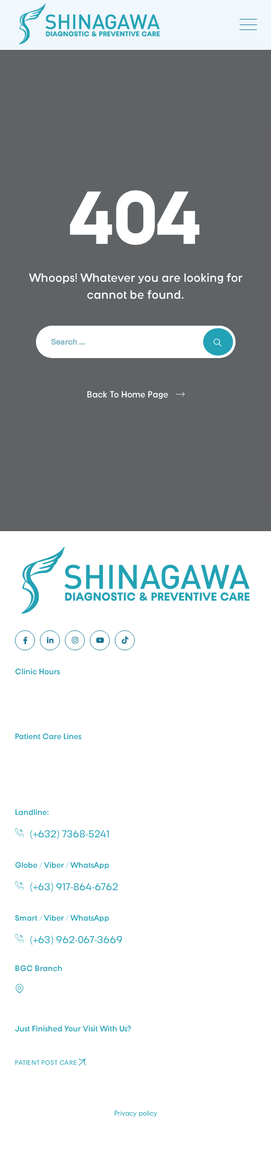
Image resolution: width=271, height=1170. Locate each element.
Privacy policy (135, 1113)
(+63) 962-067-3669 (76, 940)
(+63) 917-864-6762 (74, 887)
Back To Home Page (127, 394)
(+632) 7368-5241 (69, 834)
